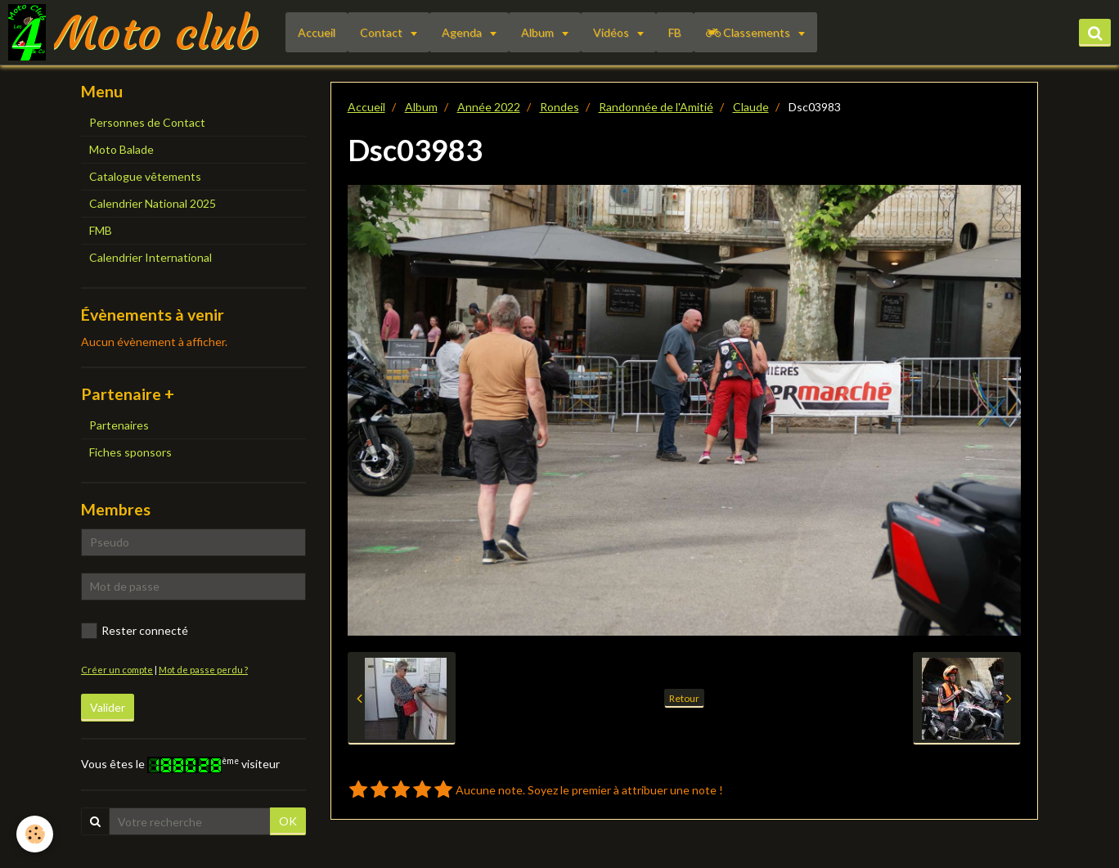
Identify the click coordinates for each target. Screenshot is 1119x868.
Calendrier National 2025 (152, 203)
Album (538, 32)
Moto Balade (121, 149)
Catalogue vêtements (145, 176)
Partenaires (119, 425)
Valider (107, 707)
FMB (100, 230)
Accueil (316, 32)
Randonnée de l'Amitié (656, 107)
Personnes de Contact (147, 122)
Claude (751, 107)
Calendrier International (150, 257)
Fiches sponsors (130, 452)
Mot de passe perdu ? (203, 669)
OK (288, 821)
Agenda (463, 32)
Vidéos (612, 32)
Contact (382, 32)
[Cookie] (34, 834)
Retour (684, 698)
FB (674, 32)
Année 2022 (488, 107)
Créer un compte (117, 669)
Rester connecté (134, 631)
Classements (749, 32)
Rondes (559, 107)
